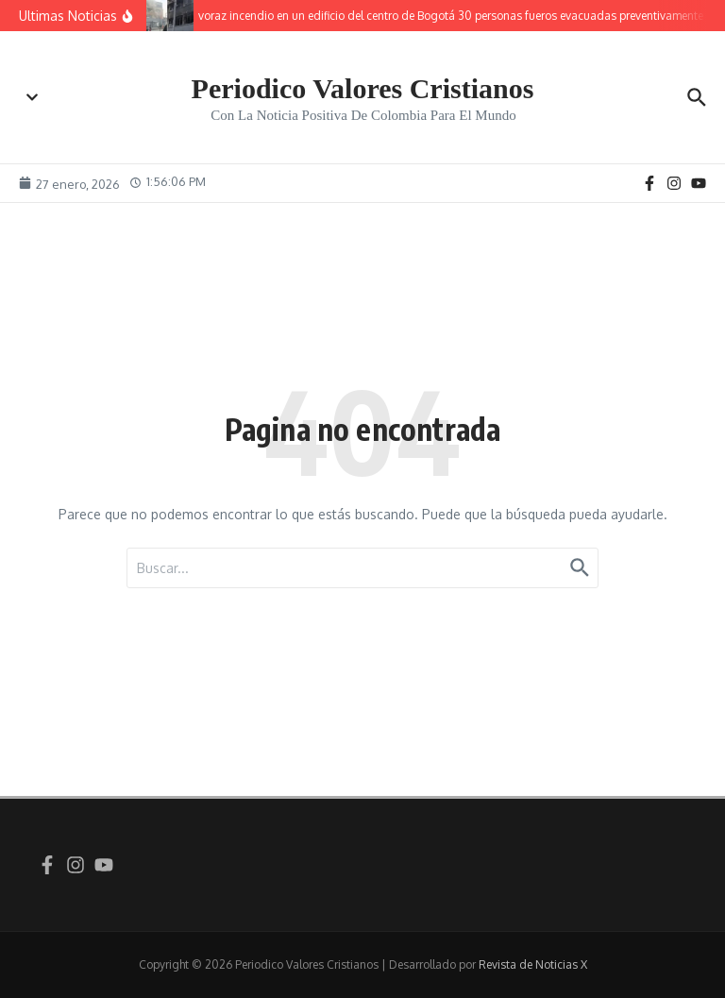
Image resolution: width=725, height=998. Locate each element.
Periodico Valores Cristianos (363, 88)
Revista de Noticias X (533, 964)
